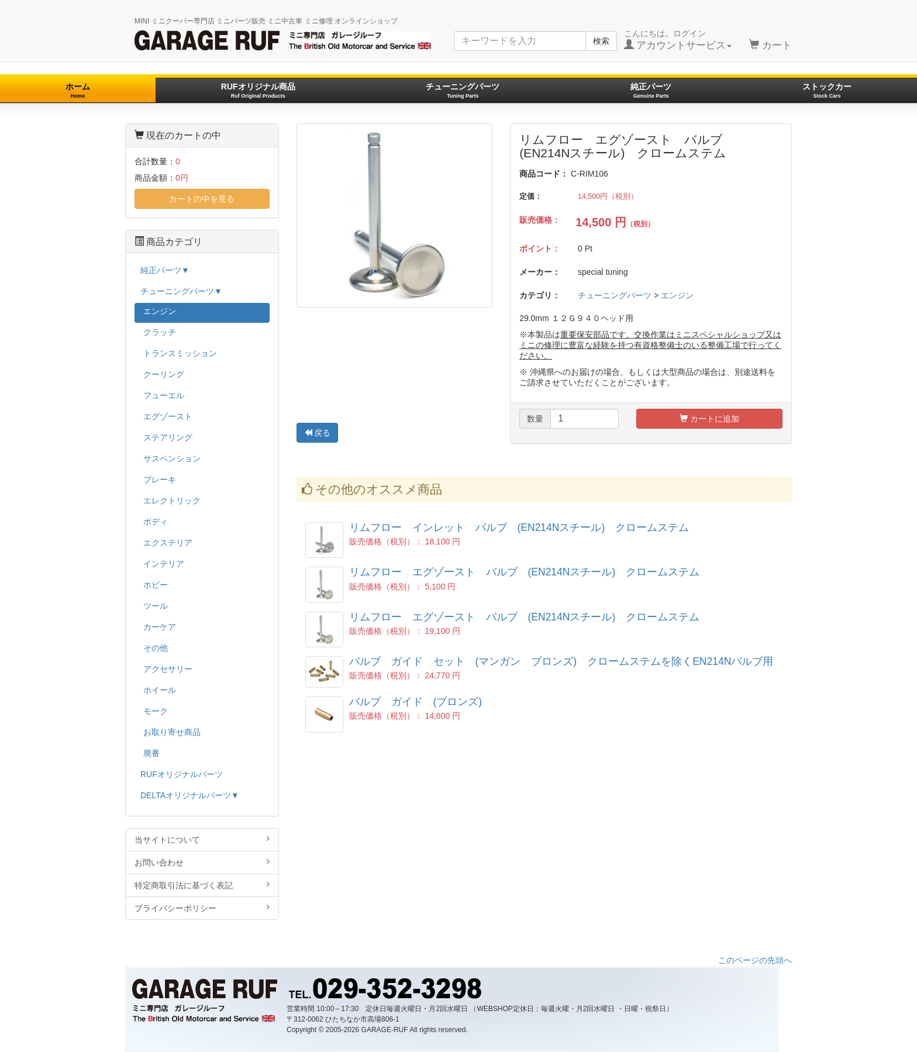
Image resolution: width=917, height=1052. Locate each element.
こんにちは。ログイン (678, 40)
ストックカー (827, 90)
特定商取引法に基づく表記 (202, 885)
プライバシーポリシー (202, 908)
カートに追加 (709, 418)
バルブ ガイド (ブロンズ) (415, 702)
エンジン (677, 295)
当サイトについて (202, 839)
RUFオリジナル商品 (258, 90)
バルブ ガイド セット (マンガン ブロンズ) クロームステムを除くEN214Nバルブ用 (561, 661)
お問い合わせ (202, 862)
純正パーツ (650, 90)
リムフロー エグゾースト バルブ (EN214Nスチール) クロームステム (524, 572)
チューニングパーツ (462, 90)
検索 (601, 41)
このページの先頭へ (755, 960)
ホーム (78, 90)
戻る (317, 432)
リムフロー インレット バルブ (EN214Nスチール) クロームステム (519, 527)
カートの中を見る (202, 198)
